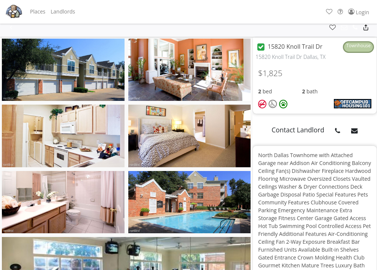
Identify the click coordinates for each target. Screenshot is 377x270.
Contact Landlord (298, 129)
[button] (37, 11)
